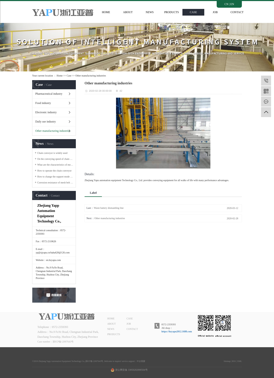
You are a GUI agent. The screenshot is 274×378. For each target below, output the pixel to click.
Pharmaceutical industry (48, 93)
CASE (193, 12)
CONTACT (236, 12)
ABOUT (128, 12)
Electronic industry (46, 112)
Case (69, 75)
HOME (106, 12)
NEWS (150, 12)
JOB (215, 12)
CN (226, 4)
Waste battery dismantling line (109, 208)
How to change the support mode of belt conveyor (55, 176)
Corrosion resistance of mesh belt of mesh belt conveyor (55, 182)
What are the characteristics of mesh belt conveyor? (55, 164)
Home (60, 75)
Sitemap (227, 361)
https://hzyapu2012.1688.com (176, 331)
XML (239, 361)
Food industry (43, 103)
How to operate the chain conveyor (54, 170)
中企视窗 (141, 361)
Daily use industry (45, 121)
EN (232, 4)
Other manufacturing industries (90, 75)
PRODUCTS (171, 12)
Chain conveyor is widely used (52, 153)
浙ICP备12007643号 (63, 341)
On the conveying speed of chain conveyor (55, 159)
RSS (234, 361)
